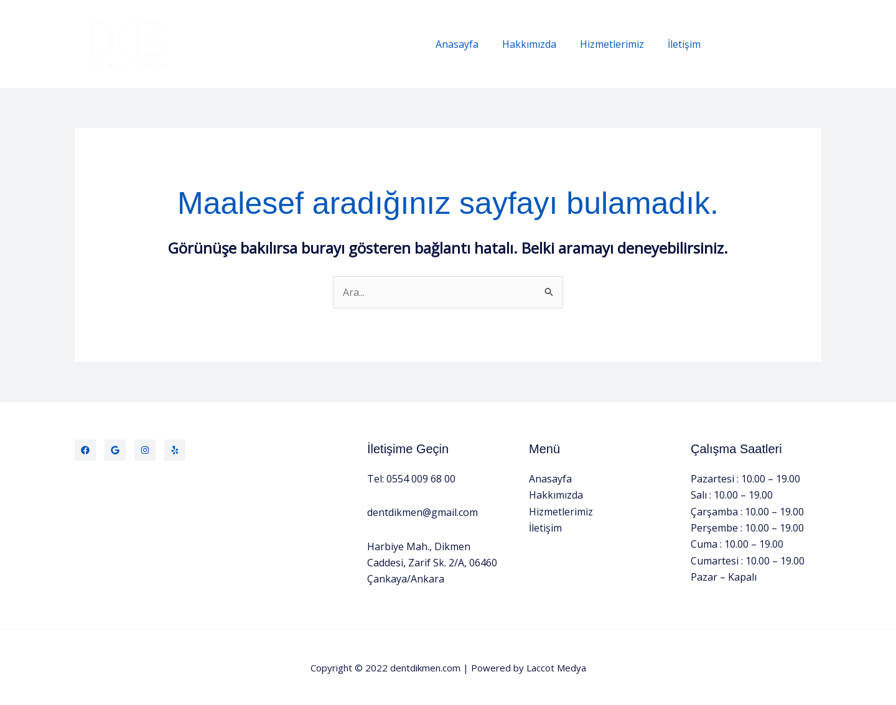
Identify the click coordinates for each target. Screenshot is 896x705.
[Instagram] (145, 450)
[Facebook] (85, 450)
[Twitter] (115, 450)
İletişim (686, 44)
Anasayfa (470, 44)
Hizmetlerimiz (618, 44)
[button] (773, 44)
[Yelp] (174, 450)
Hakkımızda (538, 44)
